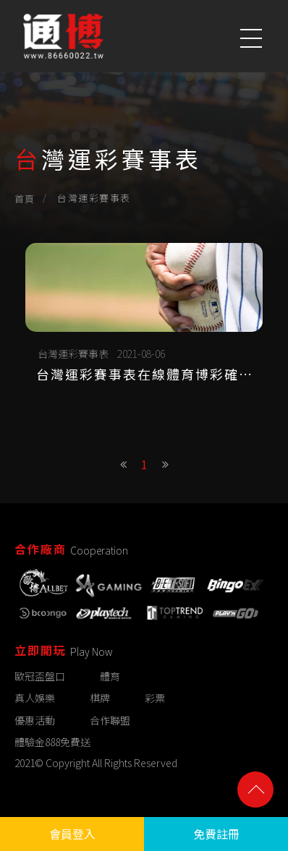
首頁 (24, 198)
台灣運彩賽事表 (73, 353)
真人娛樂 (34, 698)
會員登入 (72, 833)
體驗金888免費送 (52, 742)
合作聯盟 (110, 720)
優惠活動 (34, 720)
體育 (110, 677)
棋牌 (100, 698)
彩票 (155, 698)
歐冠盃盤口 (39, 677)
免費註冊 (216, 833)
